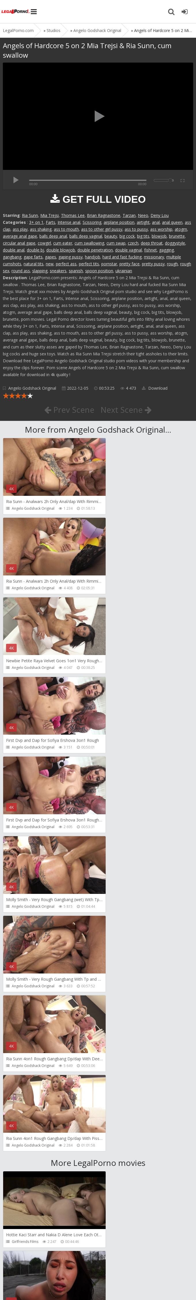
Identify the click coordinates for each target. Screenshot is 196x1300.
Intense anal (69, 222)
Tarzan (129, 215)
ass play (20, 229)
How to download (85, 1268)
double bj (35, 250)
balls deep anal (53, 236)
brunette (177, 236)
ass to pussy (136, 229)
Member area (43, 1268)
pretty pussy (153, 264)
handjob (92, 257)
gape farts (33, 257)
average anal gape (20, 236)
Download (155, 388)
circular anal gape (19, 243)
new (50, 264)
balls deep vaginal (85, 236)
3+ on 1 (36, 222)
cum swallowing (89, 243)
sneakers (58, 270)
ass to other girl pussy (101, 229)
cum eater (62, 243)
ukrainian (123, 270)
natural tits (33, 264)
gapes (50, 257)
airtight (143, 222)
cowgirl (44, 243)
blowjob (159, 236)
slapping (39, 270)
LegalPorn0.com (45, 1284)
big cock (127, 236)
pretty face (129, 264)
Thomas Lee (73, 215)
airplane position (119, 222)
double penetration (95, 250)
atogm (181, 229)
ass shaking (41, 229)
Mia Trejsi (49, 215)
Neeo (143, 215)
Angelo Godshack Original (32, 388)
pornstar (109, 264)
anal (156, 222)
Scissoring (92, 222)
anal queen (172, 222)
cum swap (115, 243)
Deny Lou (160, 215)
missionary (154, 257)
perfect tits (89, 264)
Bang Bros (116, 923)
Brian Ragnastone (103, 215)
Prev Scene (69, 409)
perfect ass (66, 264)
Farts (50, 222)
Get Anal (19, 1241)
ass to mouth (66, 229)
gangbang (12, 257)
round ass (21, 270)
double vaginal (128, 250)
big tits (143, 236)
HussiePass (21, 1082)
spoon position (99, 270)
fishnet (150, 250)
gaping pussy (70, 257)
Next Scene (126, 409)
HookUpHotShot (25, 1002)
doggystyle (175, 243)
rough (172, 264)
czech (133, 243)
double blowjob (60, 250)
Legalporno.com (15, 11)
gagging (166, 250)
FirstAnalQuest (120, 1002)
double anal (13, 250)
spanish (76, 270)
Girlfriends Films (25, 923)
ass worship (161, 229)
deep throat (152, 243)
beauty (110, 236)
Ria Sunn (30, 215)
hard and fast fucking (122, 257)
